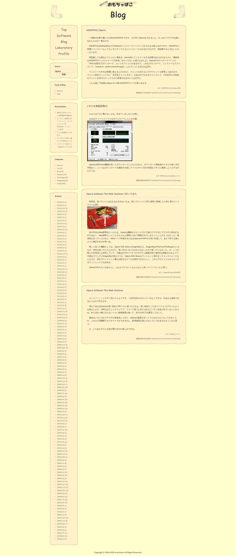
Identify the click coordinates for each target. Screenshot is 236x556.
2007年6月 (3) (62, 433)
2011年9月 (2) (62, 287)
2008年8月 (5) (62, 390)
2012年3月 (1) (62, 278)
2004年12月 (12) (62, 518)
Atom (59, 94)
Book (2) (60, 165)
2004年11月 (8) (62, 521)
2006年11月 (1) (62, 454)
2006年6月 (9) (62, 466)
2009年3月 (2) (62, 369)
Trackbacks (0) (156, 93)
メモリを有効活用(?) (96, 106)
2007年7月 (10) (62, 430)
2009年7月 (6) (62, 357)
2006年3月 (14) (62, 475)
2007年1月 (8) (62, 448)
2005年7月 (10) (62, 500)
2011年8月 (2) (62, 290)
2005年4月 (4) (62, 509)
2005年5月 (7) (62, 506)
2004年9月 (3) (62, 527)
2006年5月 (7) (62, 469)
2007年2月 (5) (62, 445)
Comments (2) (167, 180)
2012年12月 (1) (62, 269)
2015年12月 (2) (62, 229)
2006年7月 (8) (62, 463)
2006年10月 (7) (62, 457)
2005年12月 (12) (62, 484)
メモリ (178, 176)
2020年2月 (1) (62, 214)
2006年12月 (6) (62, 451)
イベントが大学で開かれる (106, 298)
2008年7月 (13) (62, 393)
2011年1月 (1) (62, 308)
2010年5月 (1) (62, 330)
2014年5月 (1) (62, 248)
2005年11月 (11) (62, 487)
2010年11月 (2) (62, 314)
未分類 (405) (61, 183)
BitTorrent (163, 176)
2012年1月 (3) (62, 284)
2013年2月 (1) (62, 263)
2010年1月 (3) (62, 342)
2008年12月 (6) (62, 378)
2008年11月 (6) (62, 381)
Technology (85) (62, 177)
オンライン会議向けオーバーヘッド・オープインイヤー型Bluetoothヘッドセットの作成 (64, 124)
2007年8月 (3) (62, 427)
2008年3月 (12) (62, 405)
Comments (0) (167, 93)
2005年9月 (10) (62, 493)
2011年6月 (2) (62, 293)
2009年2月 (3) (62, 372)
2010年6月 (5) (62, 327)
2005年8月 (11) (62, 497)
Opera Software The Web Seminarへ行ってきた (111, 194)
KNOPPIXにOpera (96, 30)
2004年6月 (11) (62, 536)
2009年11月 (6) (62, 345)
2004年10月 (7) (62, 524)
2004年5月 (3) (62, 539)
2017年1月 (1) (62, 223)
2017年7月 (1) (62, 220)
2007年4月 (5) (62, 439)
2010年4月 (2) (62, 333)
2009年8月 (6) (62, 354)
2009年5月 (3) (62, 363)
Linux (170, 88)
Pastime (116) (61, 174)
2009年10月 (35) (62, 348)
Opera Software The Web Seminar (104, 290)
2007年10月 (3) (62, 421)
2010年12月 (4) (62, 311)
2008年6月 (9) (62, 396)
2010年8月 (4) (62, 321)
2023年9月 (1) (62, 202)
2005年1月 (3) (62, 515)
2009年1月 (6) (62, 375)
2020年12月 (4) (62, 211)
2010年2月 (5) (62, 339)
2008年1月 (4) (62, 411)
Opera (175, 88)
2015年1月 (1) (62, 239)
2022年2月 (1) (62, 205)
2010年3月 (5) (62, 336)
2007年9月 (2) (62, 424)
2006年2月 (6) (62, 478)
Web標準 (177, 272)
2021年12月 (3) (62, 208)
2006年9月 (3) (62, 460)
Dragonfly (166, 272)
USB (178, 88)
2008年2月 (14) (62, 408)
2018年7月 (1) (62, 217)
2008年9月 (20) (62, 387)
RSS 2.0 (60, 91)
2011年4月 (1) (62, 299)
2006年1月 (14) (62, 481)
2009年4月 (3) (62, 366)
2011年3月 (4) (62, 302)
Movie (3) (60, 171)
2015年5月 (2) (62, 236)
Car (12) (60, 168)
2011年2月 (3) (62, 305)
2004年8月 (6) (62, 530)
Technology (176, 93)
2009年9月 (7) (62, 351)
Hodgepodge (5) (62, 180)
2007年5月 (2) (62, 436)
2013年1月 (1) (62, 266)
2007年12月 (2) (62, 415)
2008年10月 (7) (62, 384)
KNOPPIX (165, 88)
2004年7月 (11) (62, 533)
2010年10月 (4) (62, 318)
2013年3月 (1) (62, 260)
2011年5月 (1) (62, 296)
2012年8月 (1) (62, 275)
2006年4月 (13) (62, 472)
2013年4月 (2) (62, 257)
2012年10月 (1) (62, 272)
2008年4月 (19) (62, 402)
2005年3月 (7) (62, 512)
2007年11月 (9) (62, 418)
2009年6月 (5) (62, 360)
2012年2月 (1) (62, 281)
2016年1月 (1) (62, 226)
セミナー (177, 334)
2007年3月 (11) (62, 442)
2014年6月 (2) (62, 245)
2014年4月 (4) (62, 251)
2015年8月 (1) (62, 232)
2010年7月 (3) (62, 324)
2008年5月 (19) (62, 399)
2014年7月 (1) (62, 242)
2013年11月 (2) (62, 254)
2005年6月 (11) (62, 503)
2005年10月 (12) (62, 490)
